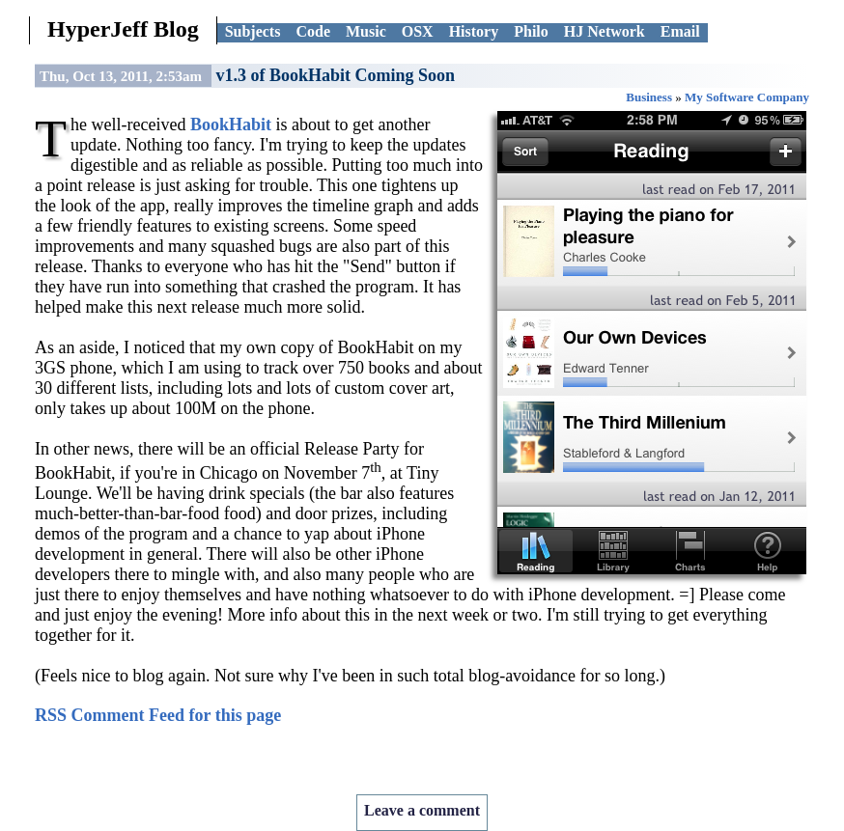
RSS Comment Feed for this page (158, 715)
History (474, 31)
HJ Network (604, 31)
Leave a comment (422, 810)
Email (680, 31)
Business (649, 97)
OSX (417, 31)
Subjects (253, 31)
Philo (531, 31)
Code (313, 31)
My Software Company (747, 97)
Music (366, 31)
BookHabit (230, 124)
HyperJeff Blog (123, 29)
